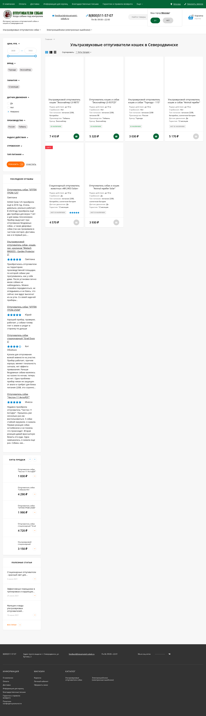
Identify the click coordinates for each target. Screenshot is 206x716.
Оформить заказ (41, 685)
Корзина (37, 678)
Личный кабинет (41, 681)
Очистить (31, 164)
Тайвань (22, 126)
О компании (9, 4)
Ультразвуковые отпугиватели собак (73, 679)
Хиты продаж (83, 52)
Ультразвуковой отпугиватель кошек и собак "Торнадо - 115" (144, 101)
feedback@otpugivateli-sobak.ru (81, 654)
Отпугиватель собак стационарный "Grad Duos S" (21, 338)
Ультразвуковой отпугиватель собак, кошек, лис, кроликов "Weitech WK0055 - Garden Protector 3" (21, 248)
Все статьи (14, 625)
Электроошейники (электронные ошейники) (103, 679)
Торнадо (12, 69)
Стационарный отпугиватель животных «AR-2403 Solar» (64, 187)
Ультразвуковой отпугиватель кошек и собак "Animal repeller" (184, 101)
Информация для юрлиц (55, 4)
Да (10, 103)
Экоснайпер (25, 69)
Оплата (22, 4)
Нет (10, 107)
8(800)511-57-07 (101, 15)
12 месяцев (13, 86)
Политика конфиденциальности (12, 702)
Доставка (34, 4)
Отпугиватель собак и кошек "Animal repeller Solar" (104, 187)
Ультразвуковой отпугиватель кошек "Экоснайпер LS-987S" (64, 101)
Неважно (13, 111)
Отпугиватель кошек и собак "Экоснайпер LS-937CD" (104, 101)
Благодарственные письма (85, 4)
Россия (11, 126)
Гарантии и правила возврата (118, 4)
